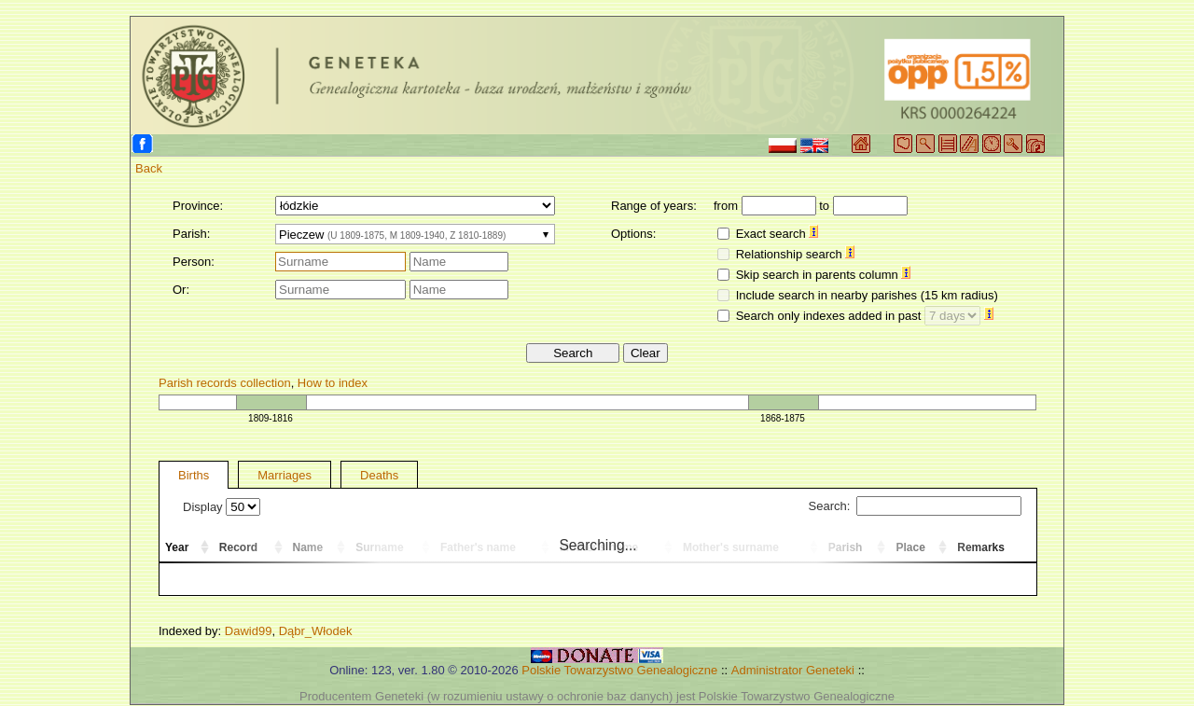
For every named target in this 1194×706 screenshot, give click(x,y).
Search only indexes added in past (864, 316)
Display (221, 507)
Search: (915, 506)
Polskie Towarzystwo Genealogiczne (619, 670)
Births (193, 475)
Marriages (284, 475)
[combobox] (415, 234)
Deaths (379, 475)
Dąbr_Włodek (316, 631)
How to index (333, 383)
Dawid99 (248, 631)
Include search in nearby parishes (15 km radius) (867, 295)
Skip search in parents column (823, 275)
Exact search (777, 234)
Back (148, 168)
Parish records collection (225, 383)
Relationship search (795, 254)
